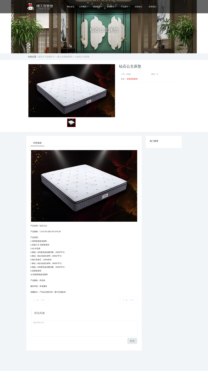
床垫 (132, 79)
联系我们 (152, 7)
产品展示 (48, 57)
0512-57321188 (172, 6)
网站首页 (70, 7)
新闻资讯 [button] (111, 7)
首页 (40, 57)
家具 (136, 79)
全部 (128, 79)
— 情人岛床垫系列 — (65, 57)
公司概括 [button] (83, 7)
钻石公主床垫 (83, 57)
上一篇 (39, 300)
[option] (104, 26)
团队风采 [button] (97, 7)
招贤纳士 (138, 7)
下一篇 (128, 300)
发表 (132, 341)
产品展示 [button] (125, 7)
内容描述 (37, 143)
